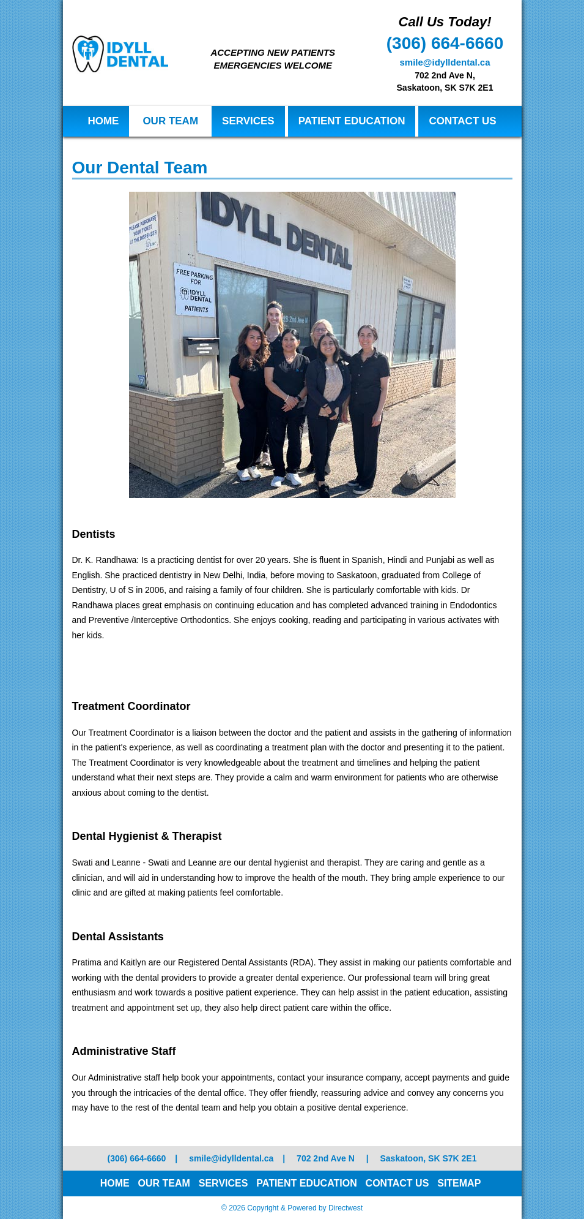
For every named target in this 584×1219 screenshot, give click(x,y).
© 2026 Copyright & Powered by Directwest (292, 1208)
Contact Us (462, 121)
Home (103, 121)
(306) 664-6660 (444, 43)
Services (248, 121)
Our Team (170, 121)
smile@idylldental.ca (444, 62)
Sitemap (459, 1183)
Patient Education (351, 121)
